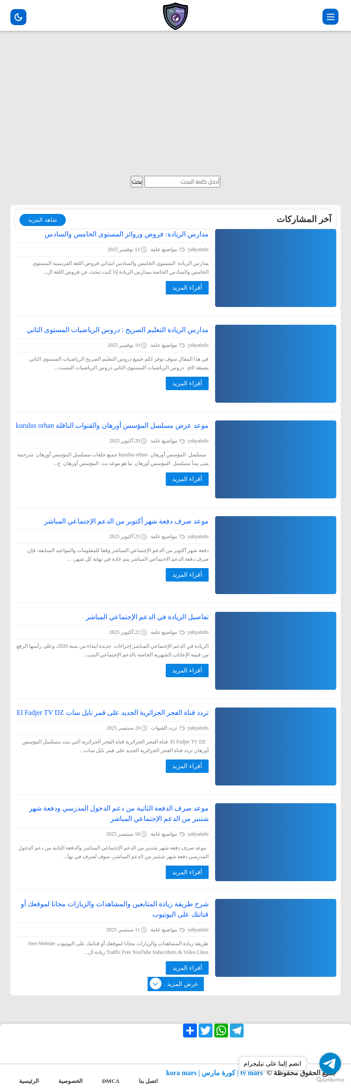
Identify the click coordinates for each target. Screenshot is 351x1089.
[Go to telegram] (330, 1063)
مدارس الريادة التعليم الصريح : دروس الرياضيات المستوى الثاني (117, 329)
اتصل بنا (148, 1081)
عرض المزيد (174, 984)
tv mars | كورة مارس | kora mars (215, 1072)
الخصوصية (70, 1081)
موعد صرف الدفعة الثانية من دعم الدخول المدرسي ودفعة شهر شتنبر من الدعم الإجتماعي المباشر (119, 813)
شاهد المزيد (42, 220)
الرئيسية (29, 1081)
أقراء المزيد (187, 287)
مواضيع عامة (168, 249)
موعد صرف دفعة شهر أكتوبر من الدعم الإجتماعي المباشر (126, 521)
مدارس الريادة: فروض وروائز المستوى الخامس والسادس (126, 234)
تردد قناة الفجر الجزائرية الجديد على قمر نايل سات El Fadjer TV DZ (113, 712)
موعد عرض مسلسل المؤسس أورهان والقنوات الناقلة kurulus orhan (112, 425)
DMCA (110, 1081)
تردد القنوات (168, 728)
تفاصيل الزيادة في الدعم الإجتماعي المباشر (147, 616)
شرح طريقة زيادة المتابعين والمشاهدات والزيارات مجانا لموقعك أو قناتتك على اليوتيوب (115, 909)
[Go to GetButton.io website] (330, 1080)
